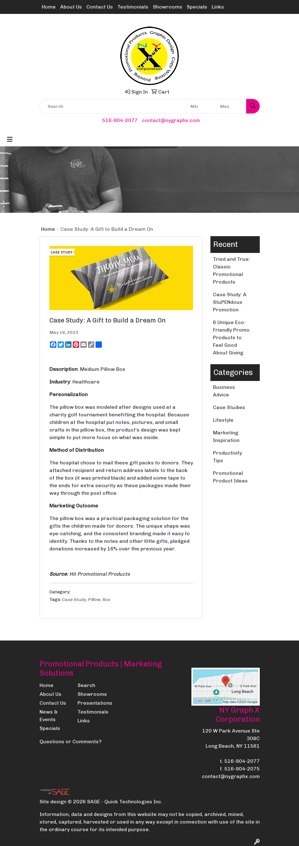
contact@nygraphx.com (171, 120)
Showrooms (167, 7)
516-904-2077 (120, 120)
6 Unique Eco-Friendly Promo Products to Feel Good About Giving (231, 337)
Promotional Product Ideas (230, 477)
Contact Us (99, 7)
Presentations (93, 703)
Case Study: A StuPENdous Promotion (229, 302)
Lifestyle (223, 420)
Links (218, 7)
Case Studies (229, 407)
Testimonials (132, 7)
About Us (71, 7)
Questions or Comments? (71, 742)
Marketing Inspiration (226, 436)
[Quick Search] (113, 106)
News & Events (49, 715)
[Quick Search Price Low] (202, 106)
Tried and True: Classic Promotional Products (231, 270)
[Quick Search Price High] (231, 106)
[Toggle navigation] (9, 139)
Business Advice (224, 391)
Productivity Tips (227, 456)
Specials (197, 7)
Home (49, 7)
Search (86, 685)
